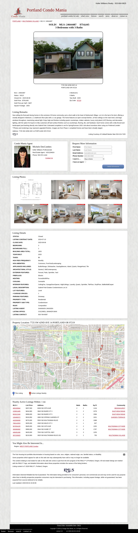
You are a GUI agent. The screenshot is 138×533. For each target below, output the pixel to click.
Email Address (78, 153)
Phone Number (78, 156)
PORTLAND (17, 21)
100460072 (16, 417)
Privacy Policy (61, 525)
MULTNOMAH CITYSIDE (116, 426)
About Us (115, 16)
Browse (93, 16)
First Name (76, 147)
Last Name (76, 150)
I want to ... (76, 159)
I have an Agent (78, 162)
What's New (85, 16)
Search (101, 16)
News (107, 16)
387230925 (16, 435)
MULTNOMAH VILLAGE (30, 21)
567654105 (16, 426)
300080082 (16, 429)
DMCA (79, 525)
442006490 (16, 420)
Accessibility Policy (71, 525)
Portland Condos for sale (70, 16)
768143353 (16, 423)
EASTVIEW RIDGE (118, 411)
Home (3, 531)
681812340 (16, 414)
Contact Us (123, 16)
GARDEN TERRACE (118, 417)
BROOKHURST (119, 408)
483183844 (16, 408)
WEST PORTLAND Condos (29, 446)
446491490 (16, 432)
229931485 (16, 411)
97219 (79, 100)
